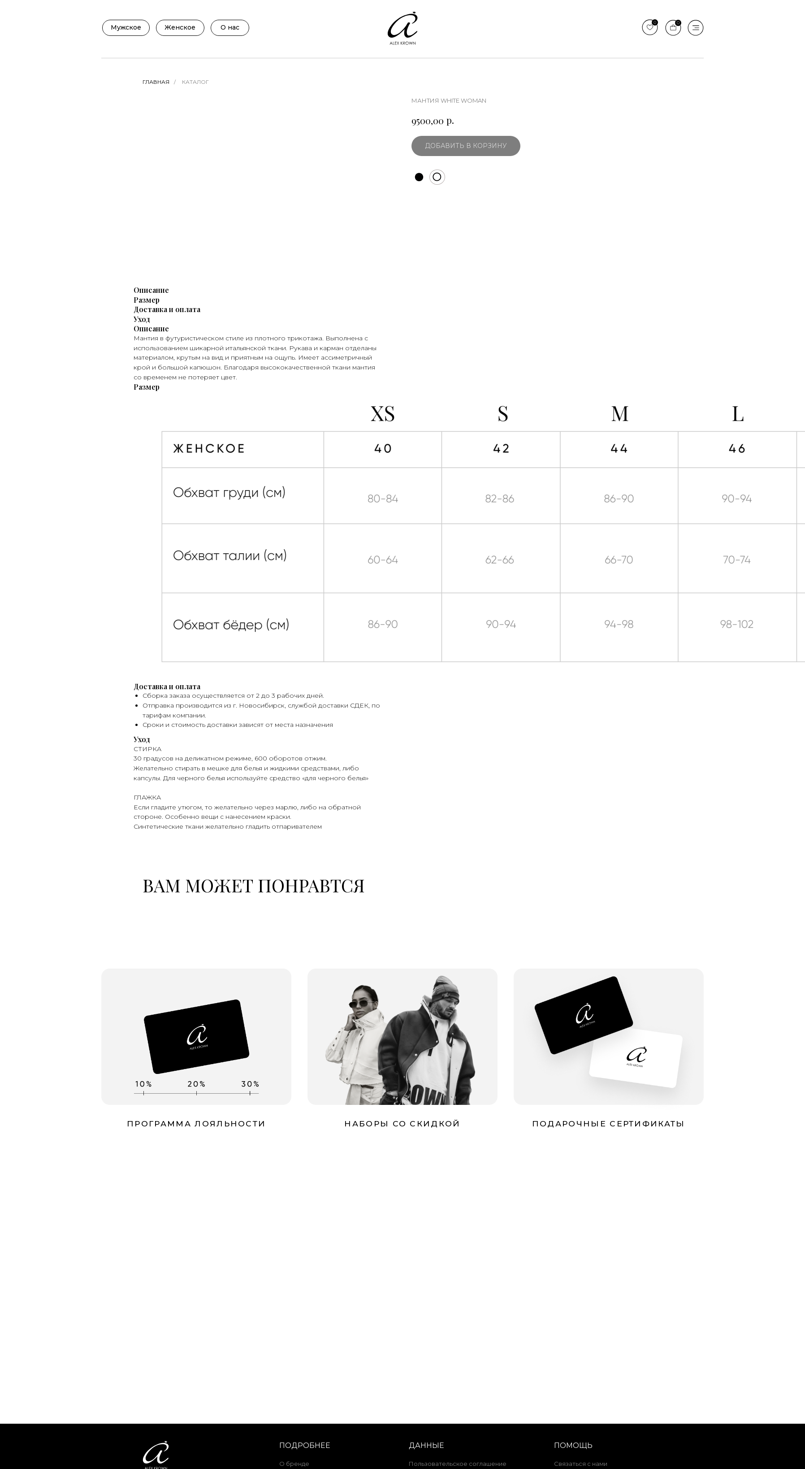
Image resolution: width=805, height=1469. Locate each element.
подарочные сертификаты (608, 1123)
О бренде (294, 1463)
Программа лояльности (196, 1123)
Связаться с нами (580, 1463)
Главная (156, 81)
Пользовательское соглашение (457, 1463)
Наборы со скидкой (402, 1123)
